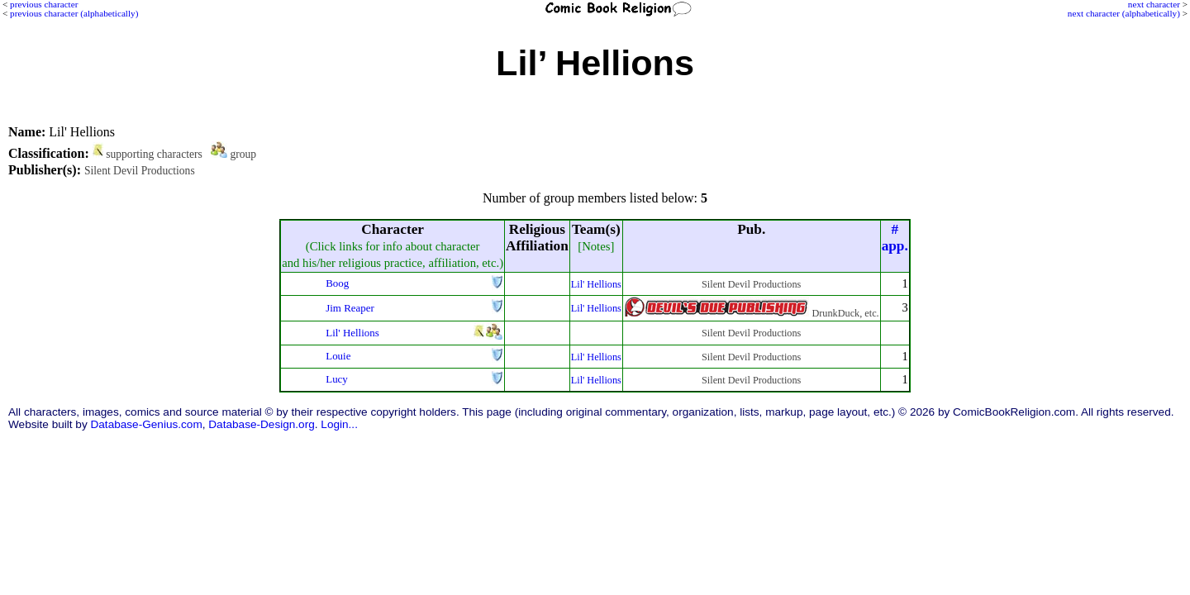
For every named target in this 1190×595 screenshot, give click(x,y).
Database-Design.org (261, 424)
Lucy (337, 379)
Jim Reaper (350, 308)
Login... (339, 424)
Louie (338, 356)
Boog (337, 283)
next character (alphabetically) (1124, 13)
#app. (895, 237)
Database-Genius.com (146, 424)
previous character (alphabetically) (74, 13)
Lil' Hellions (596, 284)
